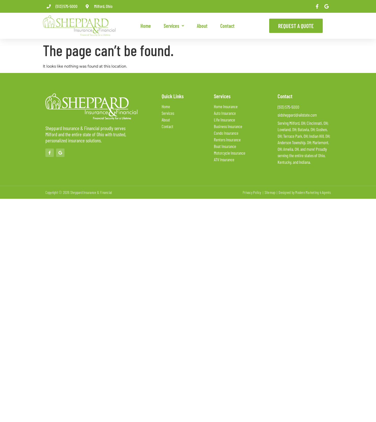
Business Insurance (228, 126)
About (202, 26)
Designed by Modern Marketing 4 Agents (305, 192)
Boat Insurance (225, 146)
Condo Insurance (226, 132)
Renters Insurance (227, 139)
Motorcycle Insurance (229, 152)
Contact (227, 26)
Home (145, 26)
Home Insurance (226, 106)
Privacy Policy (252, 192)
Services (174, 26)
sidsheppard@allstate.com (297, 114)
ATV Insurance (224, 159)
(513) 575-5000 (66, 6)
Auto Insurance (225, 113)
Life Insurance (224, 119)
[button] (174, 25)
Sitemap (270, 192)
